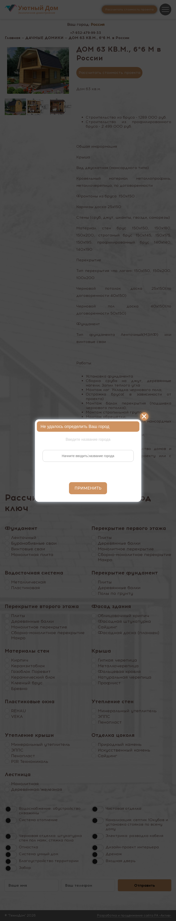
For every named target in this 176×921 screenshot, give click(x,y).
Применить (88, 488)
